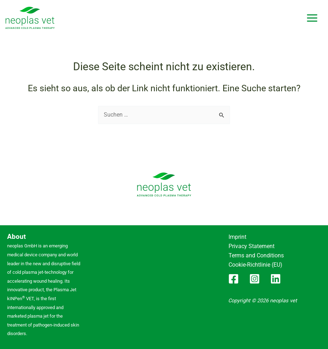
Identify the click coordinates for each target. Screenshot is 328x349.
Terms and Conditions (254, 254)
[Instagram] (254, 276)
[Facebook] (233, 276)
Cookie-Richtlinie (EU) (254, 263)
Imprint (236, 236)
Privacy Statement (249, 245)
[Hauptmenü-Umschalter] (312, 18)
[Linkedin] (275, 276)
